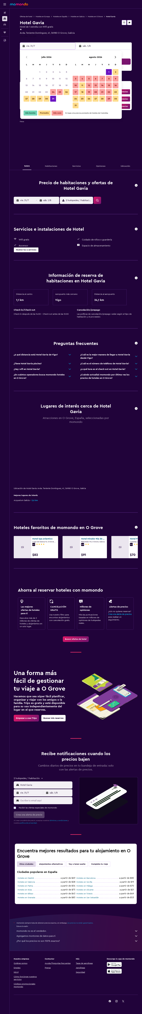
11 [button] (60, 79)
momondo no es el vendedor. (77, 931)
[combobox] (45, 785)
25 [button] (60, 92)
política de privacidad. (28, 823)
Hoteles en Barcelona (85, 878)
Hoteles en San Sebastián (87, 898)
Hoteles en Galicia (77, 16)
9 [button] (46, 79)
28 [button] (33, 99)
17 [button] (53, 85)
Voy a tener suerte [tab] (77, 864)
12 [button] (66, 79)
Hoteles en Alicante (84, 890)
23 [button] (46, 92)
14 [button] (33, 85)
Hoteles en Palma (25, 886)
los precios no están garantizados (80, 923)
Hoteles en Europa (43, 16)
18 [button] (60, 85)
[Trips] (4, 32)
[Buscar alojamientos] (4, 18)
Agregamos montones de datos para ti (77, 936)
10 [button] (53, 79)
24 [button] (53, 92)
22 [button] (40, 92)
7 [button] (33, 79)
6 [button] (26, 79)
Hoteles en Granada (26, 898)
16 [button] (46, 85)
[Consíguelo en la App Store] (114, 971)
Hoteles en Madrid (26, 878)
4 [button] (59, 72)
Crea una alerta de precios (120, 614)
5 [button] (66, 72)
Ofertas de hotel (26, 16)
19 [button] (66, 85)
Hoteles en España (60, 16)
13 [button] (27, 85)
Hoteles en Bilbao (25, 894)
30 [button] (46, 99)
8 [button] (39, 79)
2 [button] (46, 72)
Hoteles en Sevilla (84, 882)
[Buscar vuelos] (4, 13)
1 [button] (39, 72)
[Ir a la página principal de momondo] (19, 4)
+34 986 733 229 (28, 36)
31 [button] (53, 99)
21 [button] (33, 92)
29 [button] (40, 99)
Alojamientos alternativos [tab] (51, 864)
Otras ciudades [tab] (26, 864)
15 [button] (40, 85)
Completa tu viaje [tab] (99, 864)
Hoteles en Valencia (26, 882)
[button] (5, 4)
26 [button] (66, 92)
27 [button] (26, 99)
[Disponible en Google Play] (114, 964)
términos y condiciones (58, 820)
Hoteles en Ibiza (25, 890)
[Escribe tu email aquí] (45, 801)
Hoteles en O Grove (95, 16)
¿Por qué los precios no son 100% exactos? (77, 941)
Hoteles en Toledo (84, 894)
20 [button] (26, 92)
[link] (76, 639)
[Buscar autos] (4, 24)
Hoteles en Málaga (84, 886)
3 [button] (53, 72)
